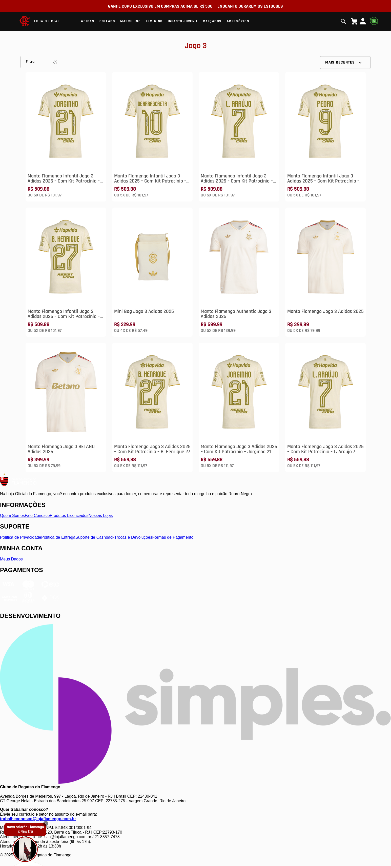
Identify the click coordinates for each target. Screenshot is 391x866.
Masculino (130, 21)
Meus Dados (11, 559)
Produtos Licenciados (69, 515)
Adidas (87, 21)
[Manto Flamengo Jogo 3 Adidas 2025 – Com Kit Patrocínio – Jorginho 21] (239, 407)
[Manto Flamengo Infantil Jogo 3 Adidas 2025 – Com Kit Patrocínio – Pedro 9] (325, 137)
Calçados (212, 21)
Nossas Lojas (101, 515)
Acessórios (238, 21)
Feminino (154, 21)
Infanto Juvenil (183, 21)
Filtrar (42, 62)
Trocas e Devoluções (133, 537)
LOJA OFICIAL (47, 21)
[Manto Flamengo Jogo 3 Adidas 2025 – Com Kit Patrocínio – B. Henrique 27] (152, 407)
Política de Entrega (58, 537)
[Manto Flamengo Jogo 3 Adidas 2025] (325, 272)
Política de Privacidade (20, 537)
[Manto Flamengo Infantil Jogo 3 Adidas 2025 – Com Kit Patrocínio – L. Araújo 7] (239, 137)
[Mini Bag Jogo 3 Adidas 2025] (152, 272)
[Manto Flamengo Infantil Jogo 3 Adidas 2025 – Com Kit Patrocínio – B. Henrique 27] (66, 272)
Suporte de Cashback (94, 537)
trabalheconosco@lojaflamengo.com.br (38, 819)
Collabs (107, 21)
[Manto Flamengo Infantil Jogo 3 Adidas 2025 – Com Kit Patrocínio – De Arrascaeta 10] (152, 137)
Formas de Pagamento (173, 537)
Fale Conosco (37, 515)
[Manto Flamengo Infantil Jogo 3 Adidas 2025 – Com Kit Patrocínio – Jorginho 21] (66, 137)
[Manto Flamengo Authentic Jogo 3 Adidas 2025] (239, 272)
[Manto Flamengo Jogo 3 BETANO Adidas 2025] (66, 407)
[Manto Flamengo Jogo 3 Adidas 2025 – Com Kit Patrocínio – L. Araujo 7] (325, 407)
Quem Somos (12, 515)
